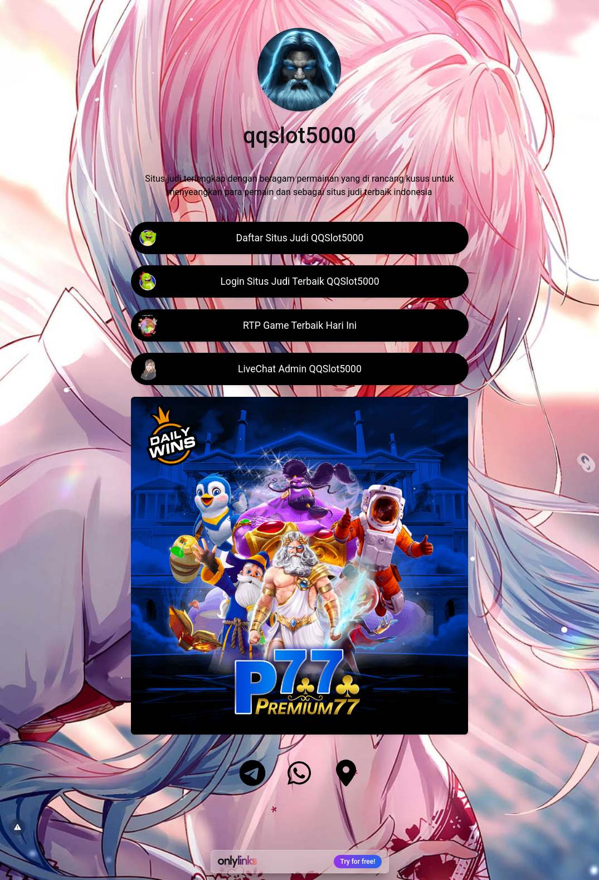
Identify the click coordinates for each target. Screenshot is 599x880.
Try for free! (358, 862)
